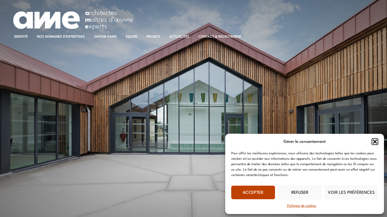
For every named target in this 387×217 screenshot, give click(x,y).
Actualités (179, 37)
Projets (153, 37)
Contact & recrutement (219, 37)
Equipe (131, 37)
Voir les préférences (351, 192)
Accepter (253, 192)
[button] (375, 142)
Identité (21, 37)
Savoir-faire (105, 37)
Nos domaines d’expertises (61, 37)
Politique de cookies (301, 206)
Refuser (299, 192)
